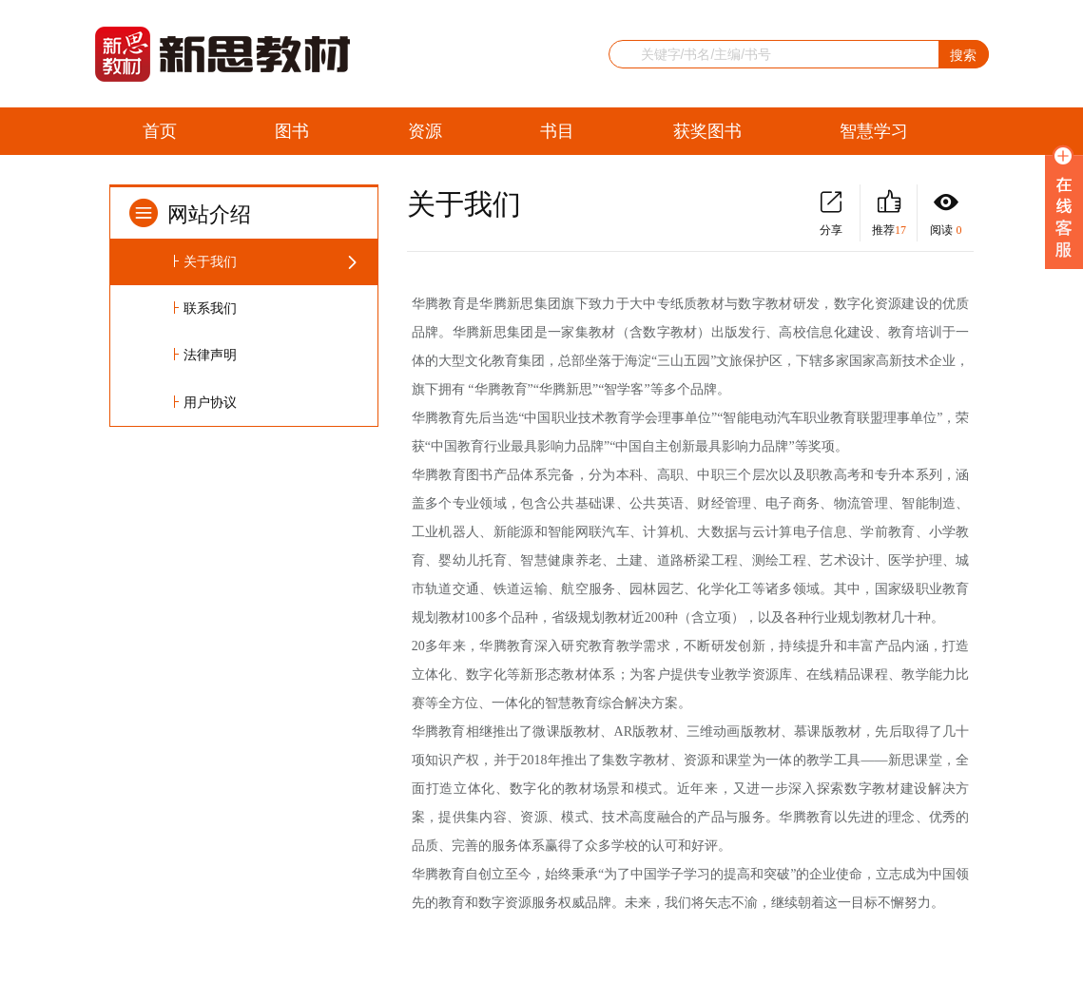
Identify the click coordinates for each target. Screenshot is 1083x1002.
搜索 (963, 55)
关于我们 (210, 262)
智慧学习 (874, 131)
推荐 (888, 213)
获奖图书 (707, 131)
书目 (557, 131)
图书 (292, 131)
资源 (425, 131)
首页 (160, 131)
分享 (831, 213)
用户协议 (210, 402)
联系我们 (210, 308)
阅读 (945, 213)
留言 (160, 180)
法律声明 (210, 355)
